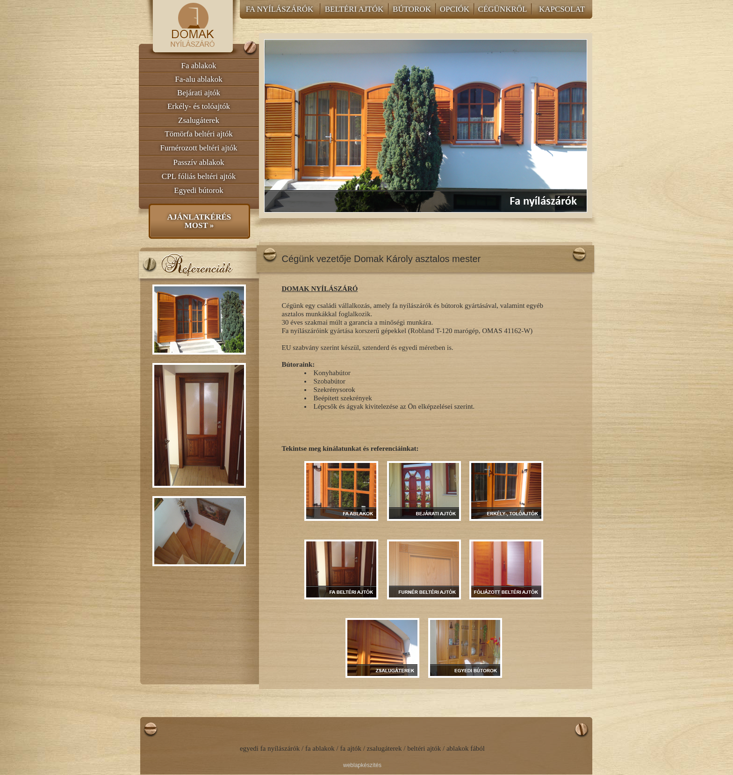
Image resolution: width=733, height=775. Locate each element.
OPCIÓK (454, 9)
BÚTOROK (412, 9)
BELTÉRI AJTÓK (354, 9)
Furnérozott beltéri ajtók (198, 147)
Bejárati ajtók (198, 92)
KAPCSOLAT (562, 9)
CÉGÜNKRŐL (502, 9)
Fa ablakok (198, 65)
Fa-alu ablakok (199, 79)
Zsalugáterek (198, 120)
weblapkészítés (362, 765)
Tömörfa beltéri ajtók (198, 133)
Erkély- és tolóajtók (198, 106)
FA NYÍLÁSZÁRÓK (280, 9)
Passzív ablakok (198, 162)
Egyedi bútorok (198, 190)
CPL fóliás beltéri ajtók (199, 176)
